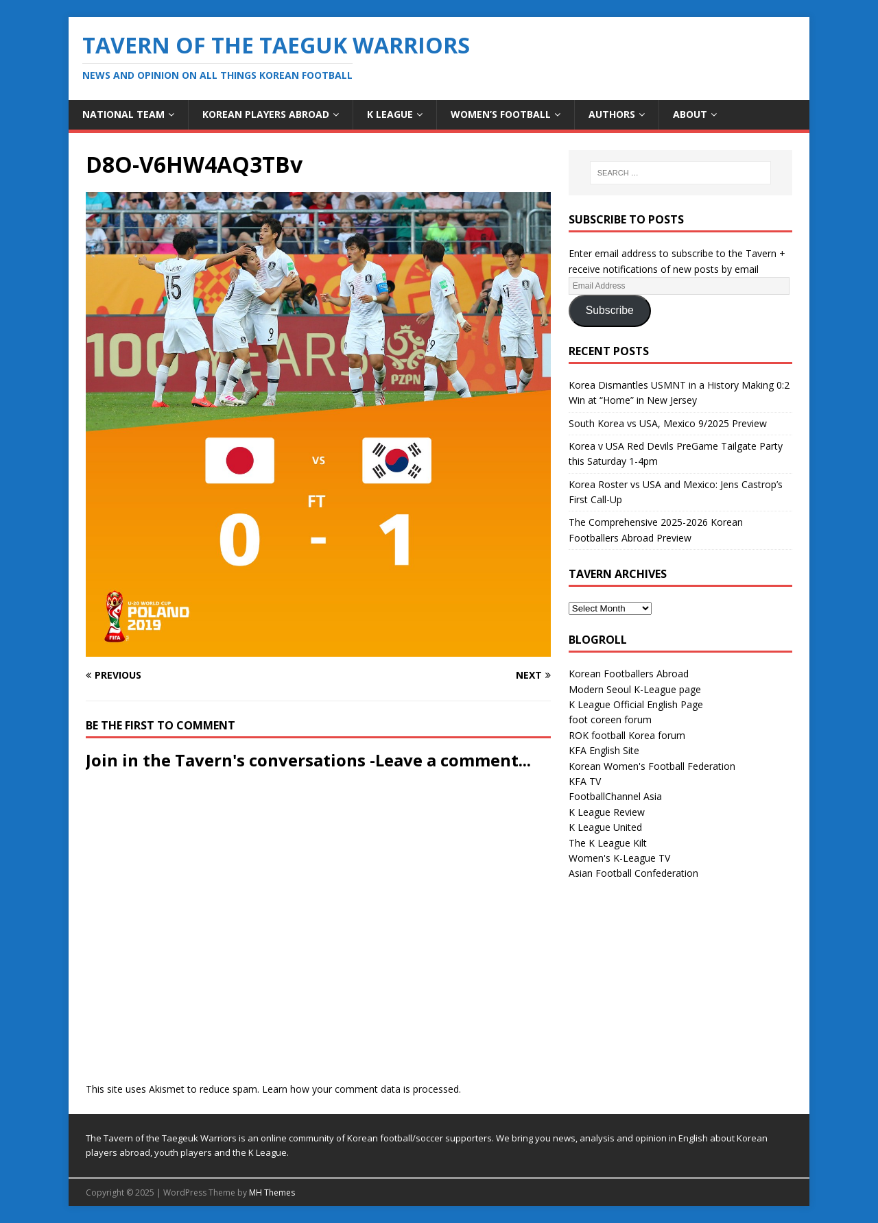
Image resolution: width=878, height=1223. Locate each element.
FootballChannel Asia (615, 796)
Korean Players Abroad (265, 114)
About (690, 114)
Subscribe (610, 310)
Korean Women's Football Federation (652, 766)
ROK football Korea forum (627, 735)
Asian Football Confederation (633, 873)
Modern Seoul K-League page (635, 689)
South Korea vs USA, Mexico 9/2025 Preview (668, 423)
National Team (123, 114)
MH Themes (272, 1192)
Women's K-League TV (619, 857)
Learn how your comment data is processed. (361, 1088)
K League (390, 114)
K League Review (607, 812)
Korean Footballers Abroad (629, 673)
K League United (605, 827)
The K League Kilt (608, 842)
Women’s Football (501, 114)
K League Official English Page (636, 704)
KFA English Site (604, 750)
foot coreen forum (610, 719)
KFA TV (585, 781)
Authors (612, 114)
